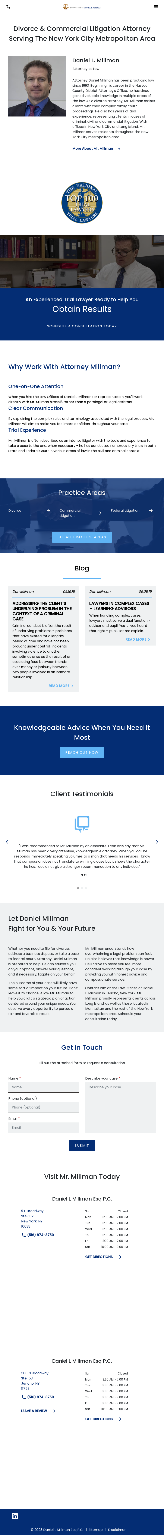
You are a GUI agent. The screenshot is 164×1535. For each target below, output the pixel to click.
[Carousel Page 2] (82, 888)
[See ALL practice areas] (82, 537)
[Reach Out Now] (82, 752)
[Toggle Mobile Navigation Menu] (156, 6)
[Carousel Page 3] (86, 888)
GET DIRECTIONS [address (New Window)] (103, 1258)
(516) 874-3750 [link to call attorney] (37, 1236)
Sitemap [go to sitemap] (96, 1531)
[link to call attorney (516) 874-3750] (8, 6)
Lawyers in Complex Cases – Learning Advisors (119, 606)
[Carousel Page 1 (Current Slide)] (78, 888)
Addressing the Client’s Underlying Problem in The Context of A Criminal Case (42, 611)
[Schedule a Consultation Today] (82, 326)
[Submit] (82, 1147)
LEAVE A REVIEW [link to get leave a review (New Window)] (38, 1412)
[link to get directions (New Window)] (50, 1222)
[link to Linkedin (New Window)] (14, 1517)
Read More (62, 685)
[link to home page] (82, 6)
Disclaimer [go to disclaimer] (117, 1531)
